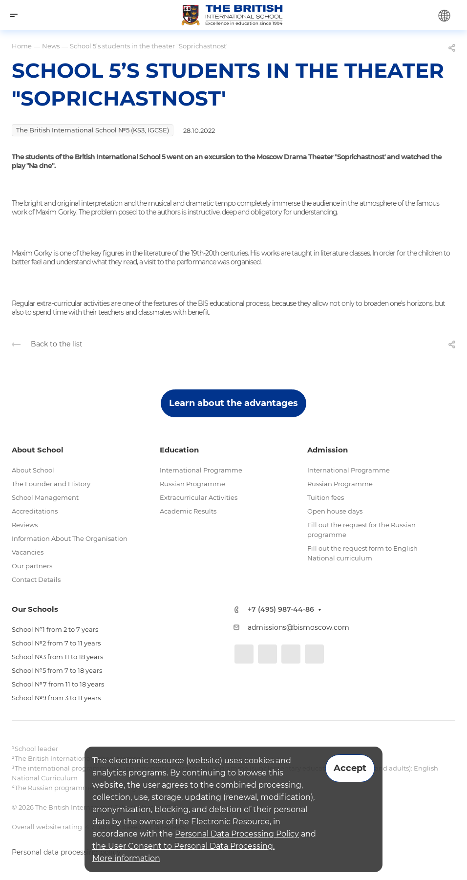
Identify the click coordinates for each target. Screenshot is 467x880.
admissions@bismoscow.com (298, 627)
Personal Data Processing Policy (237, 833)
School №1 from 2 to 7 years (55, 629)
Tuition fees (325, 497)
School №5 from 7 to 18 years (57, 670)
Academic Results (188, 511)
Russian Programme (192, 484)
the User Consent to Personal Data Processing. (183, 846)
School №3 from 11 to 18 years (57, 657)
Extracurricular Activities (198, 497)
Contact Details (36, 579)
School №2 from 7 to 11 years (56, 643)
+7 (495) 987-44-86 (281, 609)
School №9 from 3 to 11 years (56, 698)
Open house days (334, 511)
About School (33, 470)
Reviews (25, 525)
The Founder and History (51, 484)
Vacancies (27, 552)
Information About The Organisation (69, 538)
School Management (45, 497)
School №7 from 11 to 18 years (58, 684)
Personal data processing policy (66, 852)
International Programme (201, 470)
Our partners (32, 566)
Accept (350, 768)
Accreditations (35, 511)
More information (126, 858)
